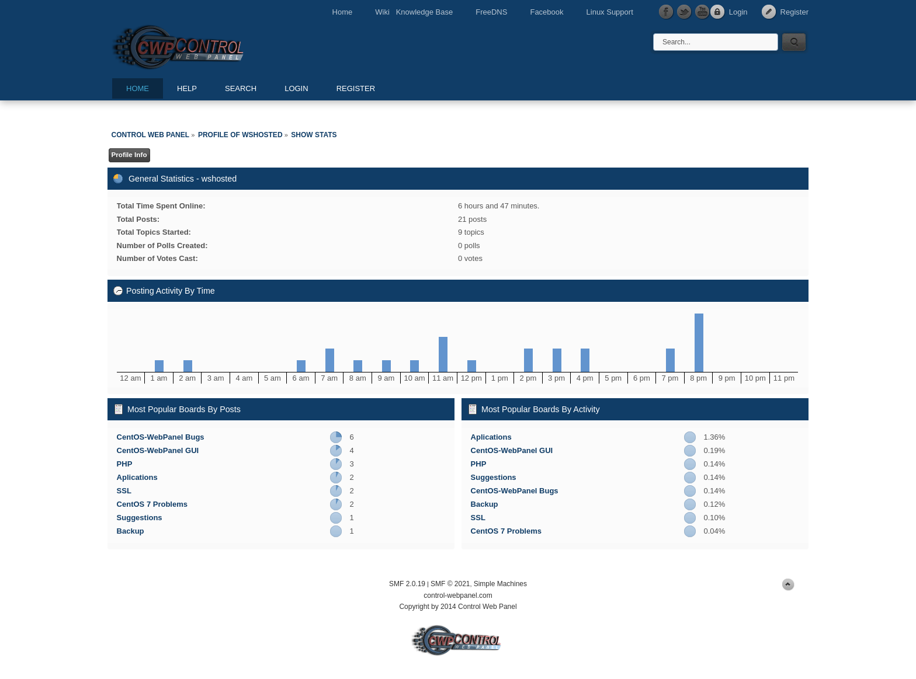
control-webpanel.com (458, 595)
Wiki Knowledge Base (414, 12)
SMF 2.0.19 (407, 584)
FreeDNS (491, 12)
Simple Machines (500, 584)
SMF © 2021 (450, 584)
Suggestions (139, 517)
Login (738, 12)
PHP (125, 463)
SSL (124, 490)
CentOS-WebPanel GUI (158, 450)
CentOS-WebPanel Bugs (160, 437)
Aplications (137, 477)
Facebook (546, 12)
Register (794, 12)
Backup (130, 531)
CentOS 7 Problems (152, 504)
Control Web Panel (203, 45)
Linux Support (610, 12)
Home (342, 12)
